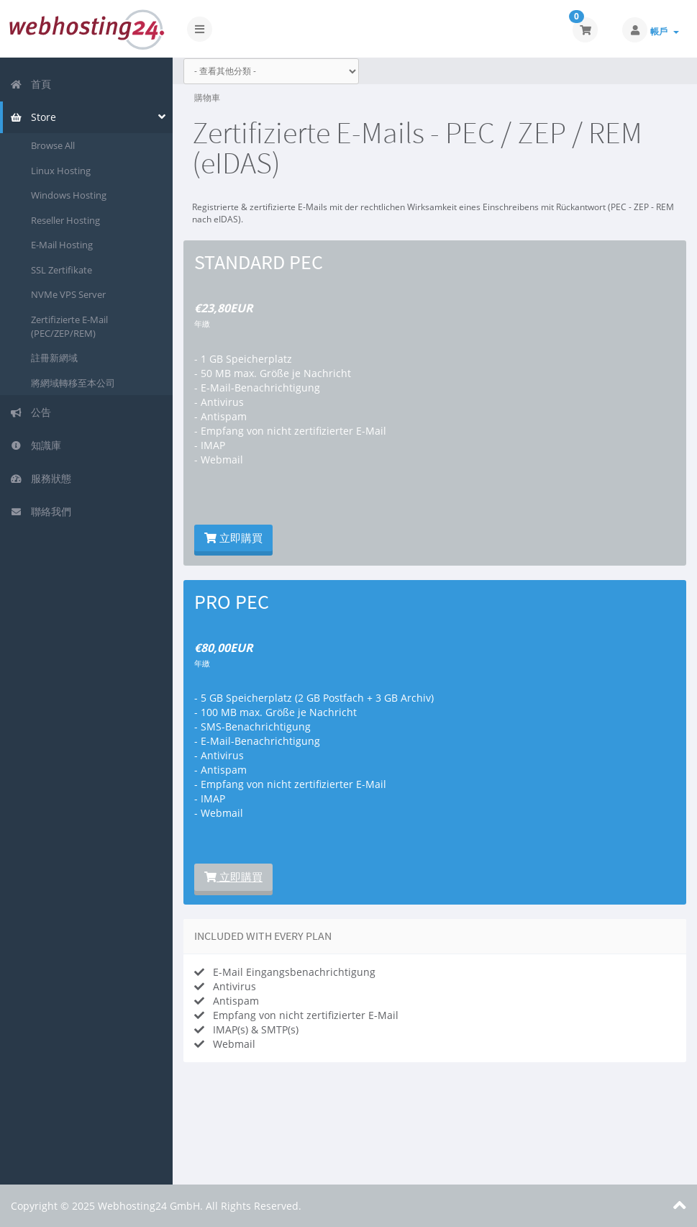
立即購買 (233, 537)
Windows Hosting (68, 195)
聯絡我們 (40, 511)
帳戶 (664, 31)
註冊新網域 (54, 357)
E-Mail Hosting (62, 244)
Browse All (53, 145)
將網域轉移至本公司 (73, 382)
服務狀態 (40, 478)
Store (33, 117)
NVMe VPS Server (68, 294)
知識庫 (35, 445)
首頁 (30, 84)
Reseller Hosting (65, 220)
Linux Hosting (61, 170)
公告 (30, 412)
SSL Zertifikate (61, 269)
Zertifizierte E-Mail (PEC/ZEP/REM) (69, 326)
